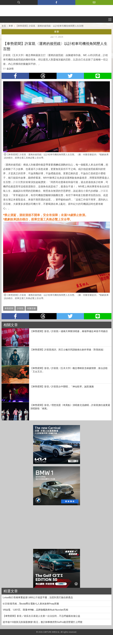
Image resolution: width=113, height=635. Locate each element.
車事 (11, 26)
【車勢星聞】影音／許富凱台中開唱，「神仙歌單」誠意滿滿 (62, 386)
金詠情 (10, 68)
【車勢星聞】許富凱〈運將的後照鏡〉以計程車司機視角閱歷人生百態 (49, 26)
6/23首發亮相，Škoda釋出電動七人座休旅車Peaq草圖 (31, 603)
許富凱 (17, 182)
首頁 (4, 26)
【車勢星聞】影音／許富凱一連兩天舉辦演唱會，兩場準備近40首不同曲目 (69, 331)
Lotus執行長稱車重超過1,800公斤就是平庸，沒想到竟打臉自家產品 (38, 597)
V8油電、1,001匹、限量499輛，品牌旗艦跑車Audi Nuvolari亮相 (35, 609)
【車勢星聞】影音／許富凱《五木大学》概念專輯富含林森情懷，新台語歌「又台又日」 (69, 370)
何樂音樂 (31, 308)
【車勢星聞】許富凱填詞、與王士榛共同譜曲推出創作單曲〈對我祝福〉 (67, 349)
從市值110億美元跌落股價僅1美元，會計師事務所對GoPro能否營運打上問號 (42, 622)
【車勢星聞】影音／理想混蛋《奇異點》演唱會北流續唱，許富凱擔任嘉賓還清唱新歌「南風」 (70, 407)
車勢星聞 (9, 308)
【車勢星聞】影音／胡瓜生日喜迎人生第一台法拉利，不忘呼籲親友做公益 (41, 616)
